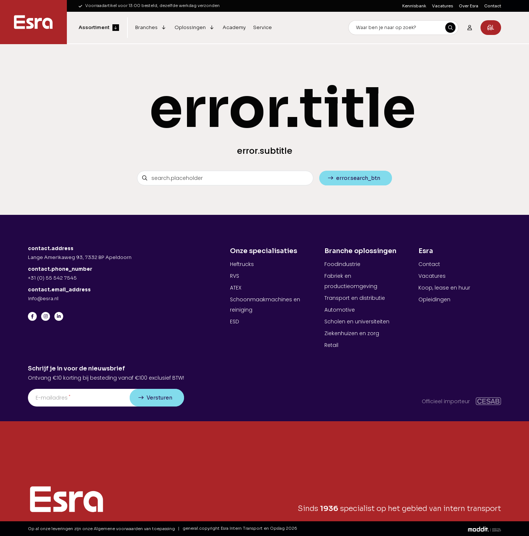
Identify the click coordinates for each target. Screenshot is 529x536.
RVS (234, 276)
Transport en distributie (354, 298)
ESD (234, 321)
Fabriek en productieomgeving (350, 281)
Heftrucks (242, 264)
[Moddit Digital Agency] (484, 528)
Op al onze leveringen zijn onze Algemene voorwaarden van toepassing (101, 528)
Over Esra (468, 5)
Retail (331, 345)
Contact (492, 5)
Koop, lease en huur (444, 287)
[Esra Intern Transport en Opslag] (33, 22)
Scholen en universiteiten (356, 321)
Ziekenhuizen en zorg (351, 333)
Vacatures (442, 5)
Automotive (339, 309)
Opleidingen (434, 299)
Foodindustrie (342, 264)
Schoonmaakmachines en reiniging (265, 304)
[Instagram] (45, 316)
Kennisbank (414, 5)
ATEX (235, 287)
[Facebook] (32, 316)
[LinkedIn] (58, 316)
